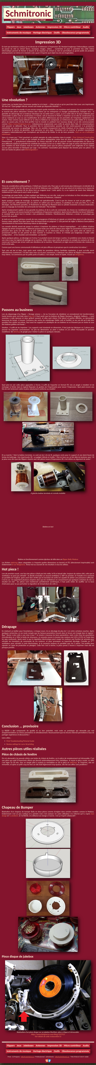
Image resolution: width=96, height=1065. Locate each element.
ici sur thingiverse (18, 564)
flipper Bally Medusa (70, 559)
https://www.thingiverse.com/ (19, 124)
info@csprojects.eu (27, 1057)
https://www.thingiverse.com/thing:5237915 (48, 1034)
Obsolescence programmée (75, 32)
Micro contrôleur (72, 26)
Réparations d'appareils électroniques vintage (28, 20)
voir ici (31, 316)
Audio (86, 26)
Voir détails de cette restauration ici (48, 1036)
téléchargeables (31, 150)
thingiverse (79, 254)
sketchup (16, 332)
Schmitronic (28, 13)
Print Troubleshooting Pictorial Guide (20, 741)
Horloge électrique (42, 32)
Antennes (40, 26)
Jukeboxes (28, 26)
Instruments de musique (19, 32)
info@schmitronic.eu (62, 1057)
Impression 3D (54, 26)
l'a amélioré (13, 816)
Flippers (11, 26)
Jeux (19, 26)
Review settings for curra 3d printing (20, 744)
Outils (57, 32)
